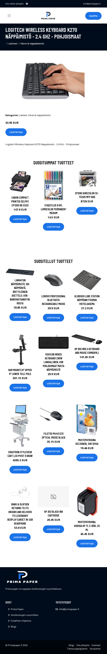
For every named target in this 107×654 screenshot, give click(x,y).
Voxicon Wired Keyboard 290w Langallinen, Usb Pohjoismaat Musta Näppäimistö (53, 362)
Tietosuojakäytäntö (77, 648)
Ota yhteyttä (82, 645)
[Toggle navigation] (9, 15)
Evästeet (96, 645)
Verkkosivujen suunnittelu (24, 615)
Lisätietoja (16, 132)
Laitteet (13, 43)
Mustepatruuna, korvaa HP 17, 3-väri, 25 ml (87, 525)
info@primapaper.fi (91, 3)
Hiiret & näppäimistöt (32, 43)
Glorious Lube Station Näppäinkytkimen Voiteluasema (87, 299)
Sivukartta (95, 648)
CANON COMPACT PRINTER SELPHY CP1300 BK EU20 (20, 201)
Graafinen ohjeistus (21, 620)
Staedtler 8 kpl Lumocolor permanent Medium (53, 209)
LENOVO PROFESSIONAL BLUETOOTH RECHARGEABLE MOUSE (54, 299)
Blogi (13, 626)
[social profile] (27, 3)
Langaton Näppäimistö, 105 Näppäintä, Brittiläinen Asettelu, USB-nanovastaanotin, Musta (20, 291)
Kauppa (93, 15)
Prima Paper (17, 609)
